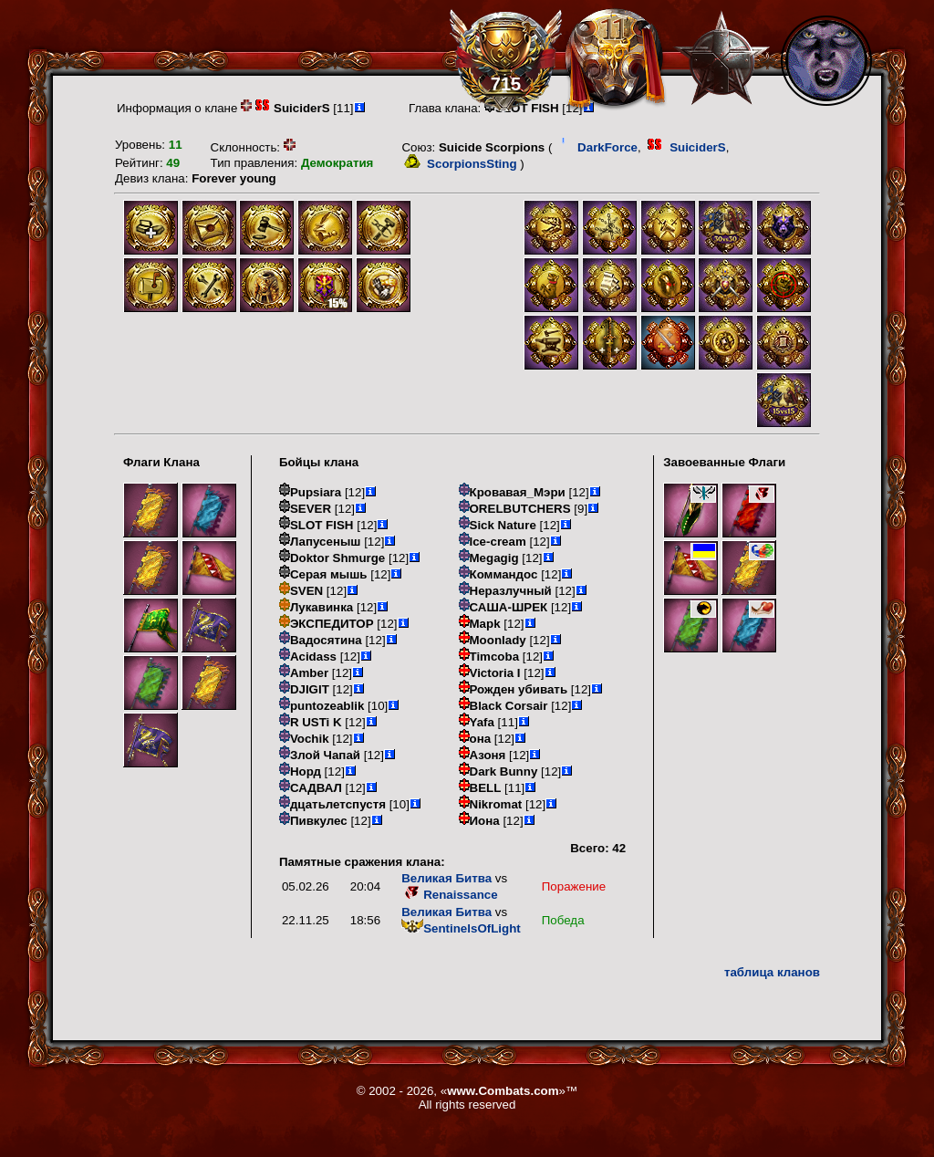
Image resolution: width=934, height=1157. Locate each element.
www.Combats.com (502, 1091)
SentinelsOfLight (461, 928)
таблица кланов (772, 972)
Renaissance (449, 895)
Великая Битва (446, 878)
